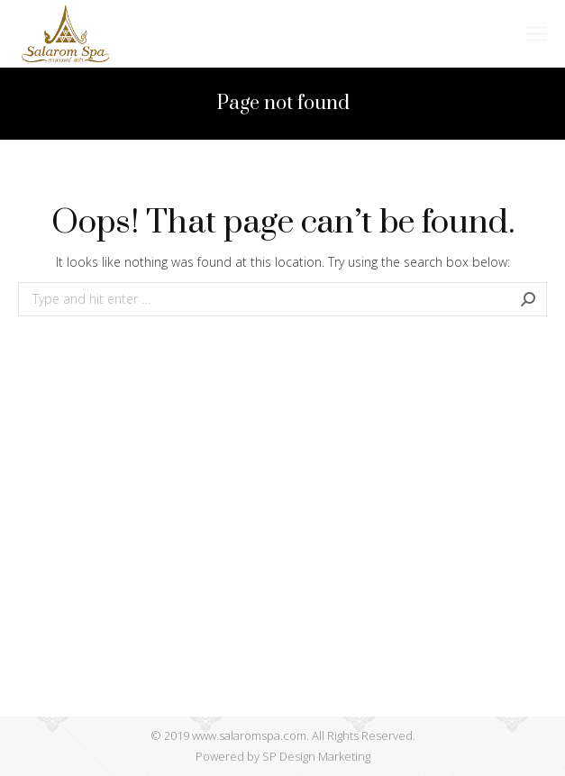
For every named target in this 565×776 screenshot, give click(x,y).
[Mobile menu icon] (536, 33)
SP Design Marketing (316, 756)
